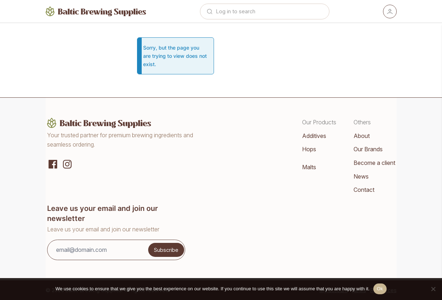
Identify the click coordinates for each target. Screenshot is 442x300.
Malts (309, 167)
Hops (309, 149)
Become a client (374, 162)
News (361, 176)
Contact (364, 189)
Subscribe (166, 250)
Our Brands (368, 149)
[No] (433, 288)
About (362, 135)
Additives (314, 135)
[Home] (96, 11)
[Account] (390, 11)
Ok (380, 288)
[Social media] (53, 163)
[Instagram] (67, 163)
